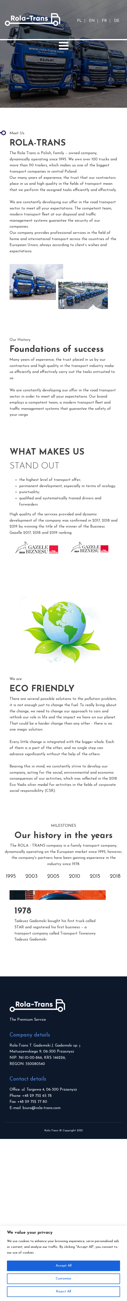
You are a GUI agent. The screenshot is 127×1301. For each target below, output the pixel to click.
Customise (63, 1278)
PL (79, 21)
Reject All (63, 1291)
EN (92, 21)
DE (116, 21)
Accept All (64, 1265)
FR (104, 21)
